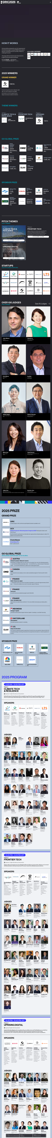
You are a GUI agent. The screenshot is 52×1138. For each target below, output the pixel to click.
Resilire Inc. (46, 192)
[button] (50, 2)
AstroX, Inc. (29, 193)
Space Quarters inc (13, 203)
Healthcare (22, 1135)
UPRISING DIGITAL (37, 1135)
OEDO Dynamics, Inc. (13, 150)
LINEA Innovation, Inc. (48, 149)
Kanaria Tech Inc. (30, 202)
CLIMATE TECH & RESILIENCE (13, 1135)
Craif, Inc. (47, 159)
